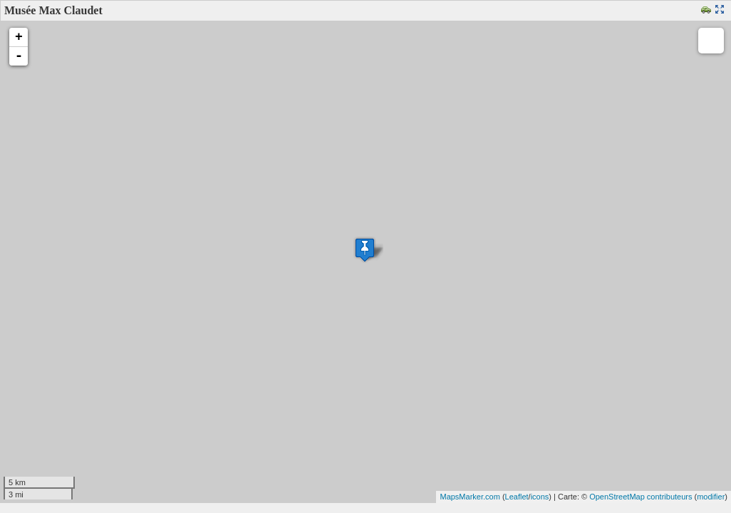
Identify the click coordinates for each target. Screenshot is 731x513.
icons (540, 496)
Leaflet (517, 496)
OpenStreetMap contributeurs (640, 496)
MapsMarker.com (469, 496)
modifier (711, 496)
